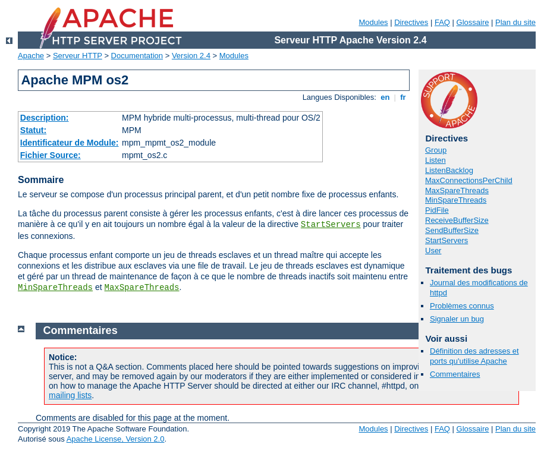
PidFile (437, 210)
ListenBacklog (449, 170)
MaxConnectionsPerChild (468, 180)
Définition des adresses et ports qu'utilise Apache (474, 356)
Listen (435, 160)
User (433, 250)
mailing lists (70, 395)
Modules (373, 22)
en (385, 97)
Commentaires (455, 374)
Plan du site (515, 22)
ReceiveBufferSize (457, 220)
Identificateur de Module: (69, 142)
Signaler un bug (457, 318)
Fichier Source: (50, 155)
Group (435, 150)
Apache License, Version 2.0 (116, 438)
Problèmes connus (462, 305)
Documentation (137, 55)
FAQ (442, 22)
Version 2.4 (191, 55)
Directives (411, 22)
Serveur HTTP (77, 55)
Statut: (33, 130)
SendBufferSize (452, 230)
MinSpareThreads (55, 287)
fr (403, 97)
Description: (44, 117)
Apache (31, 55)
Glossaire (473, 22)
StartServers (331, 224)
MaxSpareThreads (142, 287)
